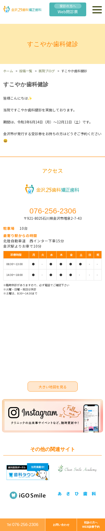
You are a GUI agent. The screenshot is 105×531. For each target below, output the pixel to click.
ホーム (8, 70)
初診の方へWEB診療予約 (91, 524)
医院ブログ (47, 70)
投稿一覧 (25, 70)
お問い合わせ (61, 524)
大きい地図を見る (53, 386)
